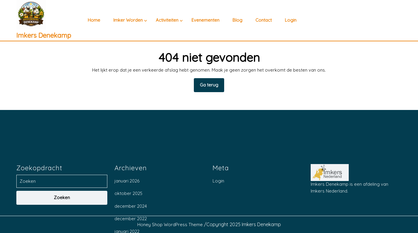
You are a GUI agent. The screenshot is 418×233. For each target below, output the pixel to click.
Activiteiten (167, 20)
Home (94, 20)
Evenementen (205, 20)
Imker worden (128, 20)
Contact (263, 20)
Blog (237, 20)
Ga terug (212, 86)
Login (290, 20)
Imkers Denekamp (43, 35)
